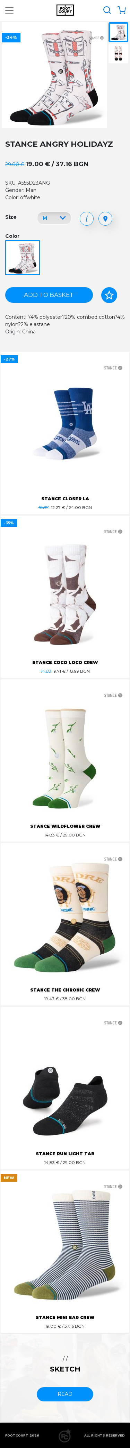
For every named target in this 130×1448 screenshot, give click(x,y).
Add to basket (49, 294)
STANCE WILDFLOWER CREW (65, 826)
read (65, 1394)
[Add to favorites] (109, 295)
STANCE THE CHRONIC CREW (65, 990)
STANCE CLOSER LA (65, 498)
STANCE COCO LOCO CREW (65, 662)
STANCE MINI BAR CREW (65, 1317)
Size (11, 217)
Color (12, 236)
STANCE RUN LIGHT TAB (65, 1153)
